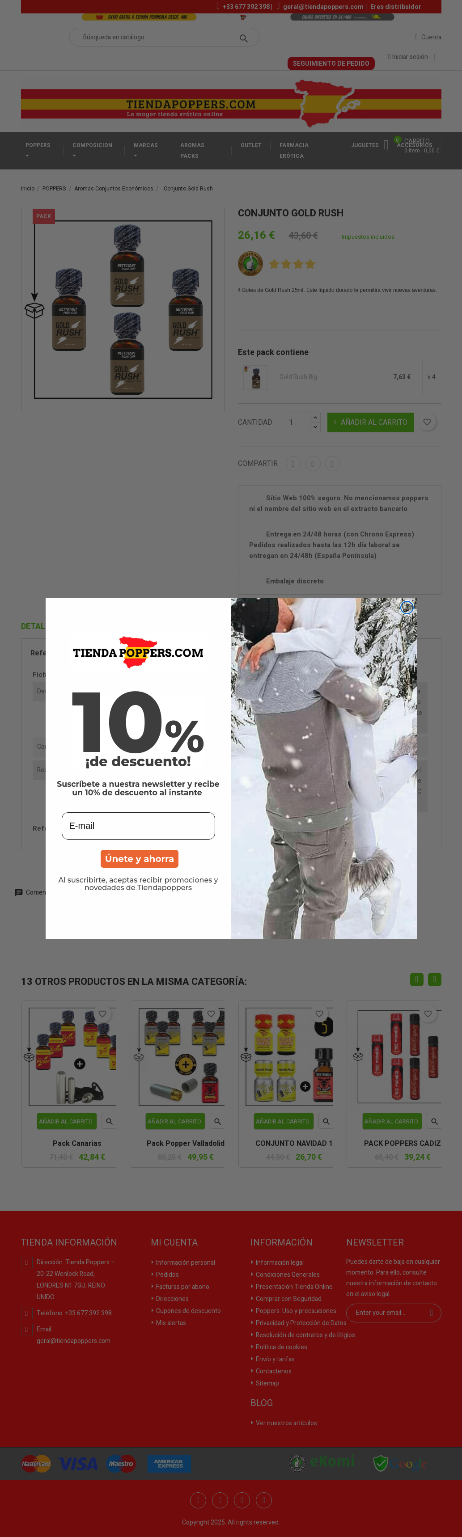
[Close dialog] (407, 607)
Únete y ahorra (139, 858)
